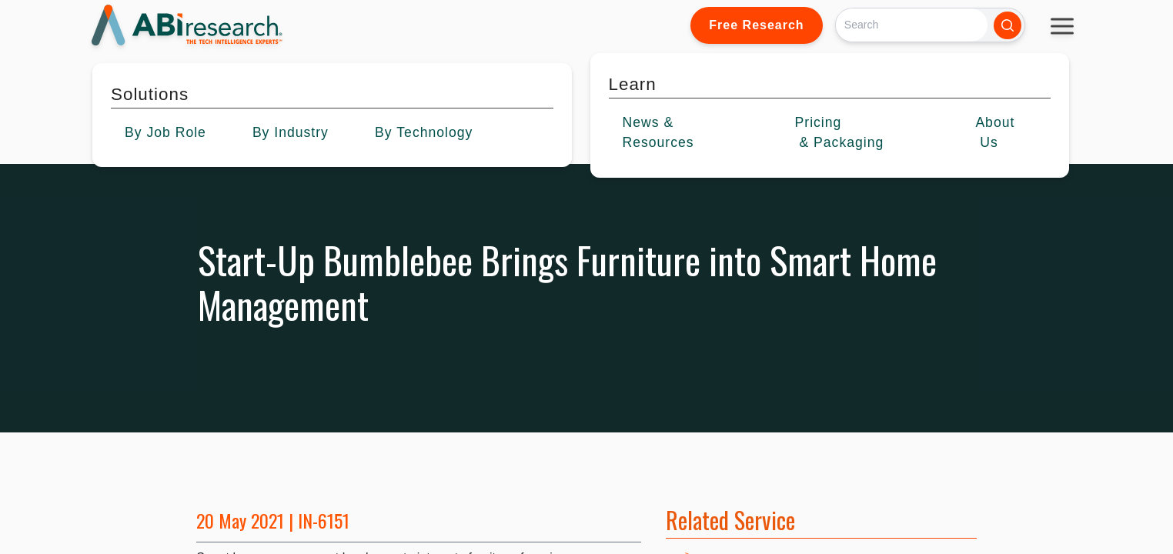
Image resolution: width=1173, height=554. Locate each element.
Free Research (756, 25)
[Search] (912, 25)
